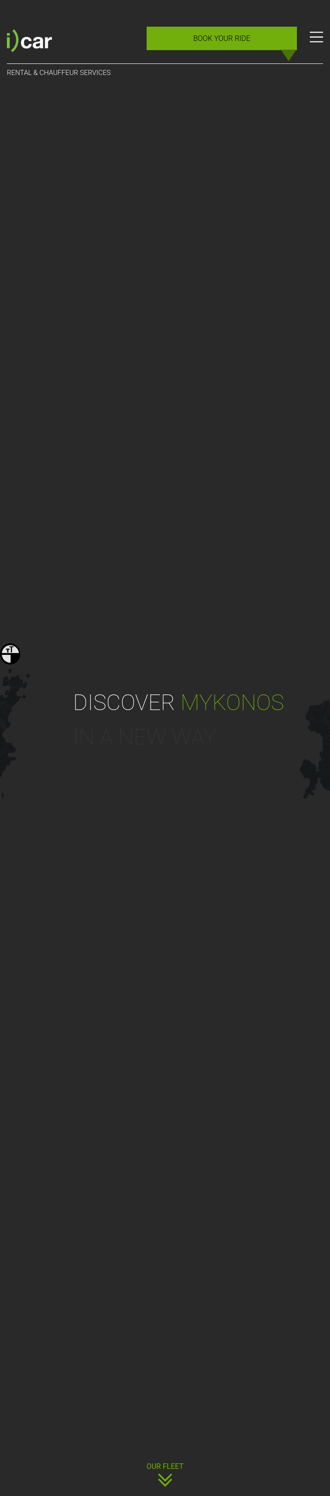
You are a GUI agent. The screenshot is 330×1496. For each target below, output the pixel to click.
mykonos (232, 702)
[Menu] (316, 42)
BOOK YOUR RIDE (221, 38)
